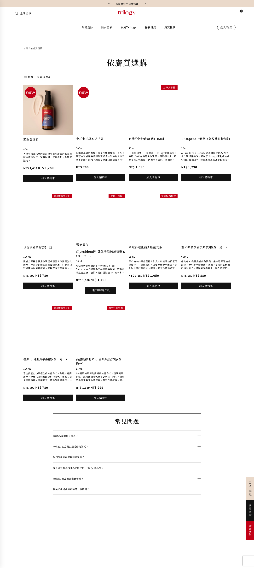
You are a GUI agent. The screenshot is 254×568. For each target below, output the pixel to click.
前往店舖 (250, 530)
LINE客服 (250, 488)
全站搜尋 (25, 13)
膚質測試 (250, 510)
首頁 (25, 48)
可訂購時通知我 (101, 290)
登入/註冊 (226, 27)
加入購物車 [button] (48, 178)
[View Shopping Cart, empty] (239, 13)
